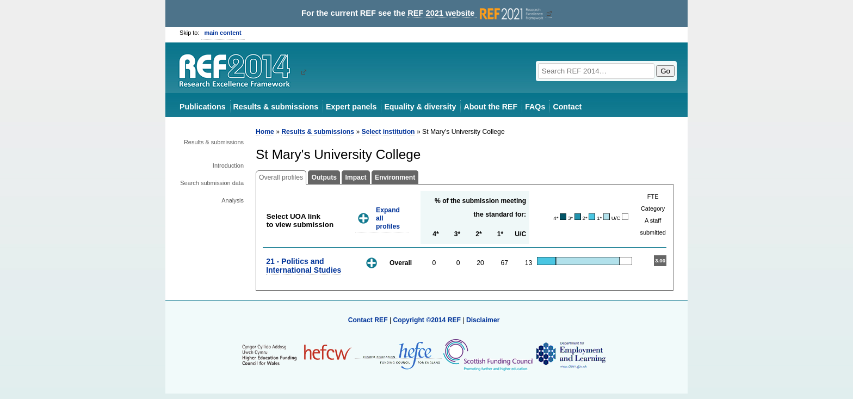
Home (265, 132)
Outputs (324, 177)
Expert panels (351, 106)
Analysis (232, 200)
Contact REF (368, 320)
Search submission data (212, 183)
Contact (567, 106)
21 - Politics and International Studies (303, 265)
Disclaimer (483, 320)
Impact (355, 177)
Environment (395, 177)
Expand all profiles (388, 218)
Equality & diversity (420, 106)
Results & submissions (275, 106)
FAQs (535, 106)
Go (665, 71)
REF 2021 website (476, 13)
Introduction (228, 165)
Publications (203, 106)
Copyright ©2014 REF (427, 320)
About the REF (490, 106)
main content (223, 32)
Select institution (388, 132)
